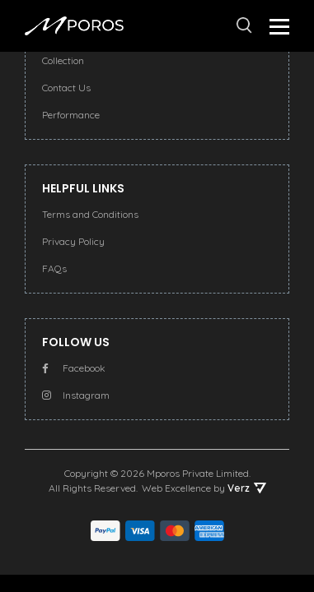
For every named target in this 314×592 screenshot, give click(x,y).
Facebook (73, 368)
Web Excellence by (204, 488)
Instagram (76, 395)
